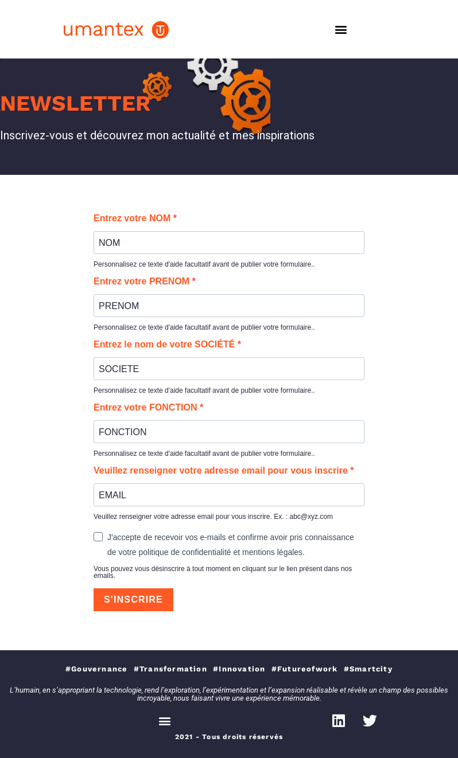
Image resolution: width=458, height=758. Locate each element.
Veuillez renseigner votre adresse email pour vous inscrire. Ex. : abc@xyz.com (213, 516)
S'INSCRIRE (133, 599)
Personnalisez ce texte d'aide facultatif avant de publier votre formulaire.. (204, 264)
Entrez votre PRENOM (143, 281)
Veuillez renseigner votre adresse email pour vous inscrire (222, 470)
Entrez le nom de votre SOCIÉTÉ (166, 344)
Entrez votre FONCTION (147, 407)
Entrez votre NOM (133, 218)
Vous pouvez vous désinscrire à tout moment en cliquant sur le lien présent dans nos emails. (223, 572)
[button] (340, 29)
